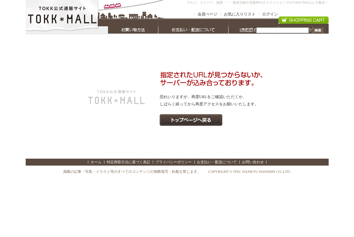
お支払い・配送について (217, 162)
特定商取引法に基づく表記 (128, 162)
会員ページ (207, 14)
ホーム (96, 162)
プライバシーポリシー (173, 162)
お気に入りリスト (240, 14)
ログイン (270, 14)
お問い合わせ (253, 162)
